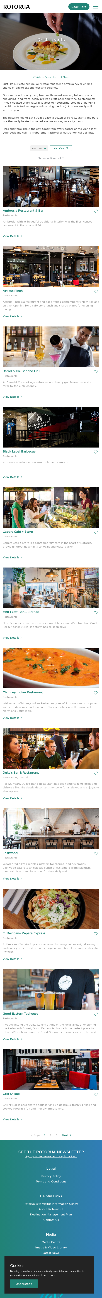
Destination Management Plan (51, 1214)
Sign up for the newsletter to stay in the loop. (51, 1156)
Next (66, 1135)
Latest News (51, 1252)
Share (64, 77)
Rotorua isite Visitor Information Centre (51, 1203)
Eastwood (10, 853)
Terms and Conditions (51, 1181)
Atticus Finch (13, 290)
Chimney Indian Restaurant (23, 692)
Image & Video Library (51, 1247)
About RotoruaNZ (51, 1209)
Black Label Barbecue (19, 451)
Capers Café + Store (18, 531)
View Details (13, 236)
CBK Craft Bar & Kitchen (21, 612)
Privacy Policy (51, 1176)
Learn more (48, 1274)
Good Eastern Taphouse (20, 1013)
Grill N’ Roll (11, 1093)
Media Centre (51, 1242)
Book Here (78, 6)
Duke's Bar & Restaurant (21, 772)
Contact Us (51, 1219)
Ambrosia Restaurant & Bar (23, 210)
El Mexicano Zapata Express (24, 933)
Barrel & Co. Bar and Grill (21, 371)
